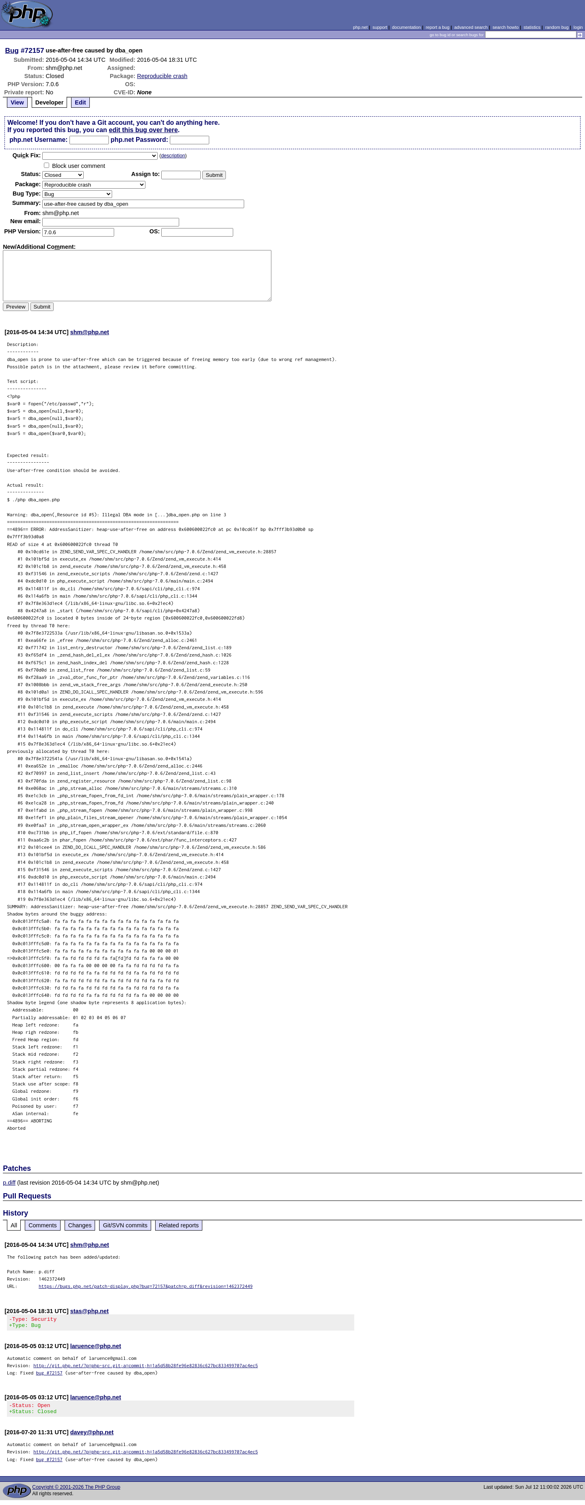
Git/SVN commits (125, 1225)
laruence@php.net (95, 1348)
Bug (12, 50)
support (380, 27)
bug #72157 (49, 1375)
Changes (80, 1225)
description (173, 156)
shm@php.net (89, 332)
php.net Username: (38, 139)
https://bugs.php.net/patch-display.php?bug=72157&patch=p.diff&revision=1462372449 (146, 1286)
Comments (42, 1225)
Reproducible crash (162, 76)
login (578, 27)
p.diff (9, 1182)
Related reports (179, 1225)
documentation (406, 27)
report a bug (437, 27)
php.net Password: (139, 139)
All (14, 1225)
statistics (532, 27)
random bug (557, 27)
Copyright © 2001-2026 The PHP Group (76, 1492)
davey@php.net (92, 1437)
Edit (80, 102)
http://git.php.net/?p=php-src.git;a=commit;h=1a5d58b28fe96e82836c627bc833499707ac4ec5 (145, 1367)
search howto (505, 27)
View (17, 102)
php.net (360, 27)
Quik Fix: (27, 155)
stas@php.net (89, 1311)
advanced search (471, 27)
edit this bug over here (143, 129)
